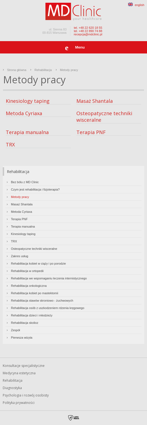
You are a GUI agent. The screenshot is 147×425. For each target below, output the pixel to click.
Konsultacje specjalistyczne (24, 365)
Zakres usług (19, 256)
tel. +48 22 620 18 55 (88, 27)
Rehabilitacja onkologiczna (29, 285)
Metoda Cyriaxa (24, 113)
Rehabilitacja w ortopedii (27, 271)
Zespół (15, 330)
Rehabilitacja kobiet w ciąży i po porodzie (38, 263)
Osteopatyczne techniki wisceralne (34, 248)
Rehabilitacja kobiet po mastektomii (34, 293)
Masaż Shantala (94, 101)
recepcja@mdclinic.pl (88, 34)
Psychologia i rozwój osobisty (26, 395)
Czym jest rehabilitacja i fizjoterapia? (35, 189)
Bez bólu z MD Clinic (25, 182)
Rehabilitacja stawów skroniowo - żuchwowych (42, 300)
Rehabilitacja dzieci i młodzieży (32, 315)
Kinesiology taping (28, 101)
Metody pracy (69, 70)
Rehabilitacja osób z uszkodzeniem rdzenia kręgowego (47, 308)
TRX (10, 144)
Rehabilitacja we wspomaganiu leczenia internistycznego (49, 278)
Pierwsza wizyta (21, 337)
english (136, 5)
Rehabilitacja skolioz (24, 322)
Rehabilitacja (43, 70)
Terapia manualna (27, 132)
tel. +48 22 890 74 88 (88, 31)
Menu (80, 47)
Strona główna (16, 70)
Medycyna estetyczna (19, 373)
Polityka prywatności (18, 402)
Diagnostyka (12, 388)
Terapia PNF (91, 132)
